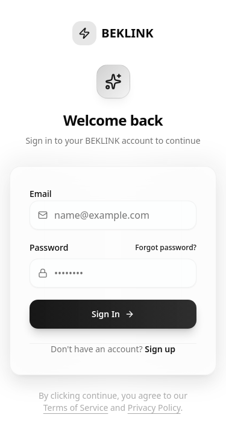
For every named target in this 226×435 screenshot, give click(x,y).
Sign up (160, 349)
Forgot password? (165, 248)
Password (49, 247)
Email (41, 193)
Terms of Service (75, 407)
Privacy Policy (154, 407)
